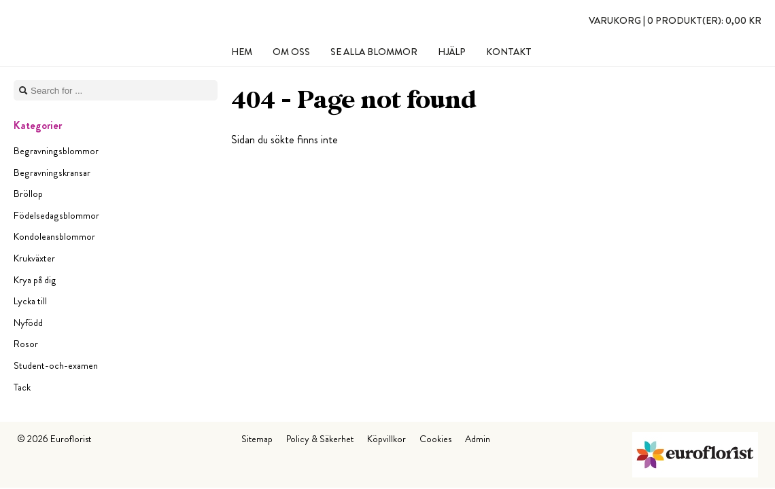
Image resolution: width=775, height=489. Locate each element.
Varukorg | (675, 20)
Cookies (435, 439)
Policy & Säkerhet (320, 439)
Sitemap (257, 439)
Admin (477, 439)
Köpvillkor (386, 439)
